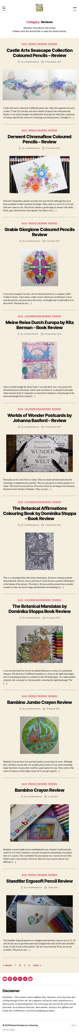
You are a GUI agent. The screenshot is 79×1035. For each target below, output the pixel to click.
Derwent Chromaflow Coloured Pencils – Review (39, 139)
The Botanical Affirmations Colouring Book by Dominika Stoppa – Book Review (39, 513)
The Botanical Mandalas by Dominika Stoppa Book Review (39, 608)
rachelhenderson (31, 62)
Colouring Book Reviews (37, 316)
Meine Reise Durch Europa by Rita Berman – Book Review (39, 325)
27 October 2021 (53, 148)
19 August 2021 (53, 709)
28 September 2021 (53, 334)
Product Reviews (37, 44)
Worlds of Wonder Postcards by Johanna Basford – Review (39, 418)
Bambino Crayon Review (39, 790)
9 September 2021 (53, 427)
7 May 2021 (53, 887)
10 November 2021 (53, 62)
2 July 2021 (53, 796)
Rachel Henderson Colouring (24, 1025)
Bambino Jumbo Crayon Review (39, 702)
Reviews (52, 44)
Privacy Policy (8, 1030)
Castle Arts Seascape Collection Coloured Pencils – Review (39, 53)
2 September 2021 (53, 525)
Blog (24, 44)
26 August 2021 (53, 618)
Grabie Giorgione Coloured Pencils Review (39, 232)
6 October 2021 (53, 241)
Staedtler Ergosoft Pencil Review (39, 881)
